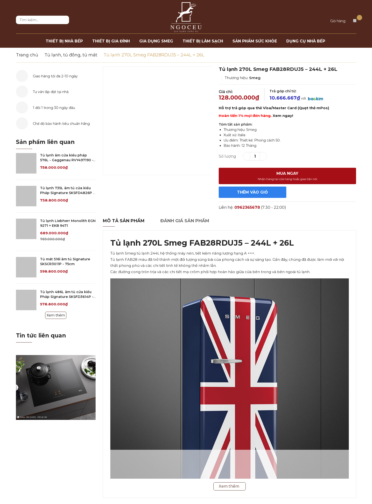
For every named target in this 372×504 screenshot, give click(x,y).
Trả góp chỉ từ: (282, 91)
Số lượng (227, 156)
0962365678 (247, 207)
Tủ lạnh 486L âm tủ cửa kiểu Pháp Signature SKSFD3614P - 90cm (66, 296)
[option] (157, 120)
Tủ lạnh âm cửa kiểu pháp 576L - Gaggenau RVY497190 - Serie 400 (66, 160)
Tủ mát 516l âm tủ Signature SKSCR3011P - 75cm (65, 261)
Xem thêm (56, 315)
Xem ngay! (283, 115)
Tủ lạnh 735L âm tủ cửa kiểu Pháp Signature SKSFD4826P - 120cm (67, 193)
